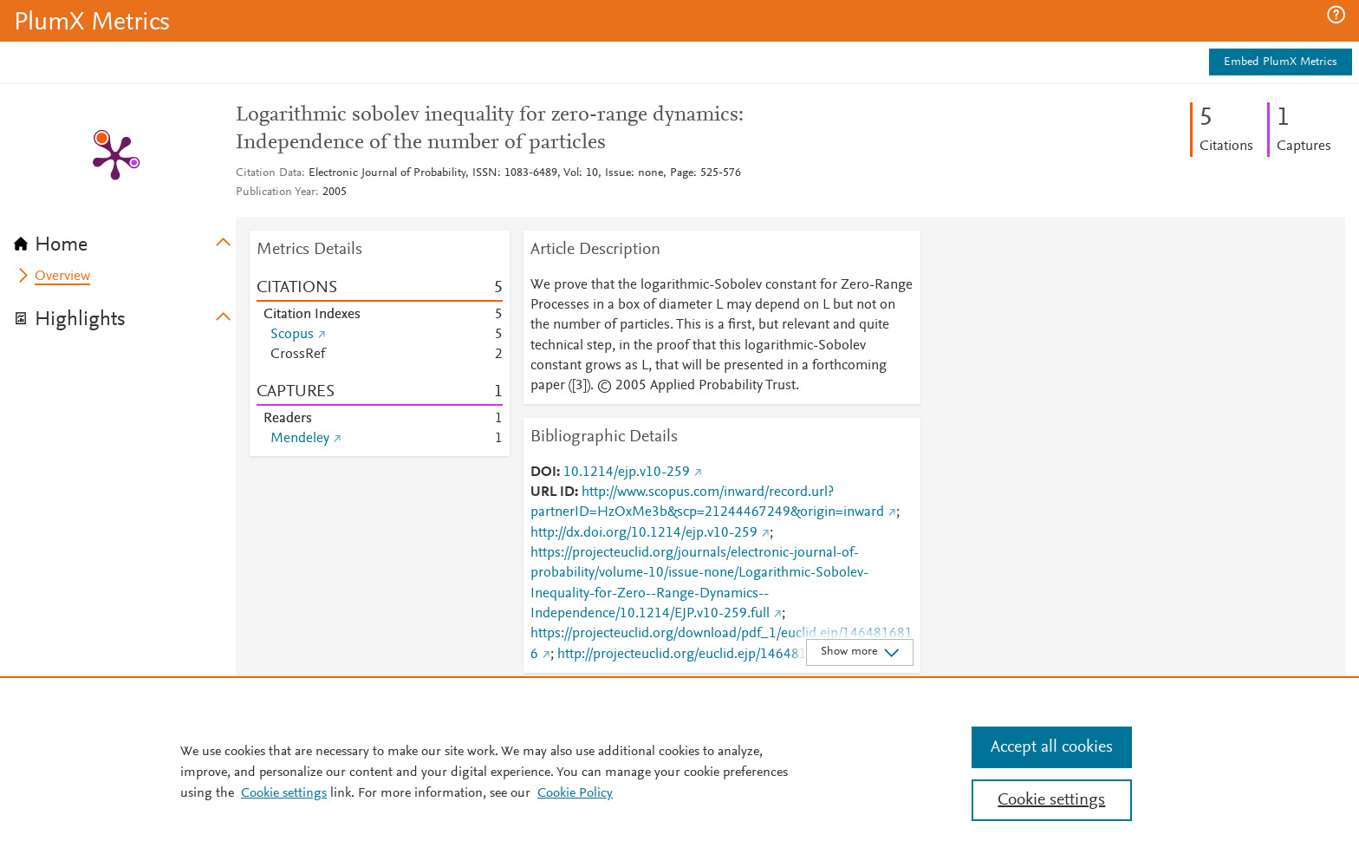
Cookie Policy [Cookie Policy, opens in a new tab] (575, 793)
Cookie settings (284, 793)
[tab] (125, 239)
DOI (543, 472)
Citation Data (269, 173)
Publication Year (275, 192)
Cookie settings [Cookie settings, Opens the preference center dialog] (1051, 800)
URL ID (552, 492)
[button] (1336, 14)
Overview (62, 277)
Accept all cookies (1052, 747)
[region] (679, 771)
